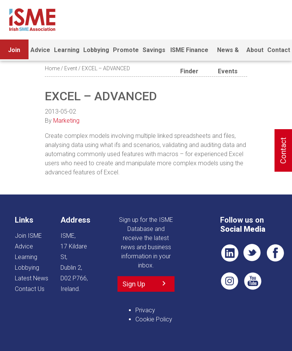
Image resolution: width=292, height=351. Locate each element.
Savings (154, 50)
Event (70, 68)
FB (275, 252)
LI (229, 252)
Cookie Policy (153, 319)
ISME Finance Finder (189, 53)
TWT (252, 252)
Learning (66, 50)
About (254, 50)
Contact (278, 50)
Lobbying (96, 50)
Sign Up (133, 284)
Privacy (145, 310)
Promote (126, 50)
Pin (229, 281)
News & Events (228, 53)
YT (252, 281)
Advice (40, 50)
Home (52, 68)
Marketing (66, 120)
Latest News (31, 278)
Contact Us (29, 288)
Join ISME (14, 53)
